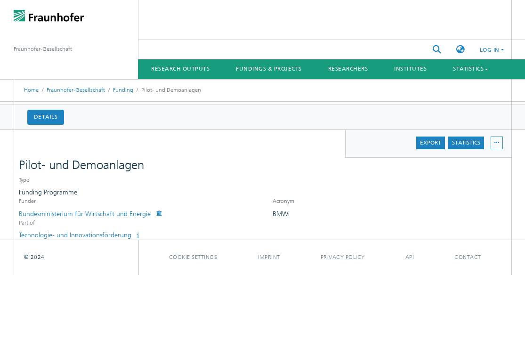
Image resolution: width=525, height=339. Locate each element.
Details (46, 116)
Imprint (269, 257)
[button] (460, 50)
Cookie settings (193, 257)
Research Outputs (180, 68)
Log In (490, 50)
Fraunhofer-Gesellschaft (76, 90)
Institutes (410, 68)
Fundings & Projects (269, 68)
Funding (123, 90)
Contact (467, 257)
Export (430, 142)
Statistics (466, 142)
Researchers (348, 68)
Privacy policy (343, 257)
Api (409, 257)
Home (31, 90)
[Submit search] (437, 50)
